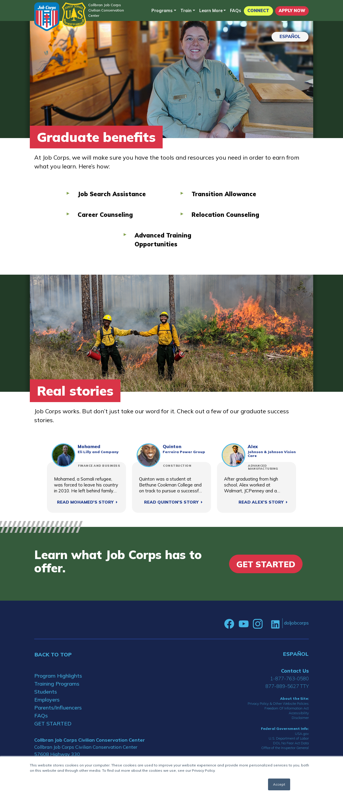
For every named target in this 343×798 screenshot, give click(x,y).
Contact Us (295, 671)
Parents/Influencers (58, 707)
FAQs (235, 10)
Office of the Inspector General (285, 747)
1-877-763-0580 (289, 678)
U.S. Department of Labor (289, 738)
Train (186, 10)
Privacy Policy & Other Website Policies (278, 703)
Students (45, 691)
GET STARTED (52, 723)
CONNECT (258, 10)
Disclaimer (300, 717)
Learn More (211, 10)
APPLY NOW (292, 10)
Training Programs (56, 683)
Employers (47, 699)
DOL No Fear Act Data (291, 743)
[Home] (46, 16)
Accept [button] (279, 784)
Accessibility (299, 713)
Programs (162, 10)
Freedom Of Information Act (286, 708)
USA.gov (302, 733)
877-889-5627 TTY (287, 686)
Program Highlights (58, 675)
